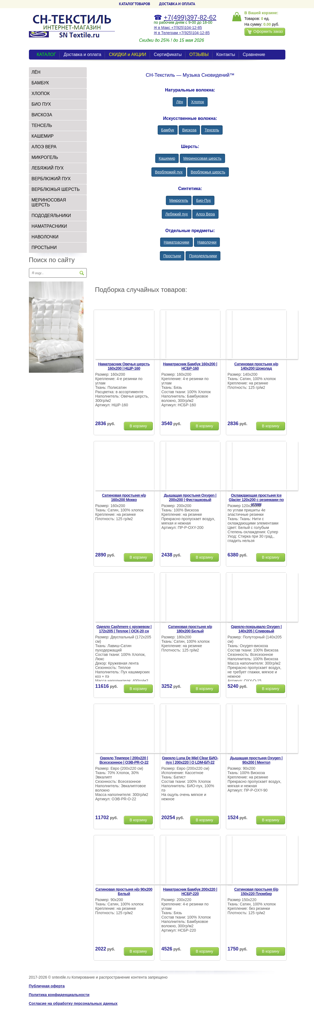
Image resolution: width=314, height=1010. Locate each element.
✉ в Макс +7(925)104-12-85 (178, 27)
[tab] (58, 72)
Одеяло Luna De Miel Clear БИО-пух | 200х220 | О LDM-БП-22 (190, 760)
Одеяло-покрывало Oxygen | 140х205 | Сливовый (256, 628)
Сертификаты (168, 54)
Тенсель (42, 125)
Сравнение (254, 54)
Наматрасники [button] (176, 242)
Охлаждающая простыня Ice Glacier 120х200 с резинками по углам (256, 499)
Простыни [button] (172, 256)
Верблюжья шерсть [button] (208, 172)
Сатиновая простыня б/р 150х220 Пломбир (256, 891)
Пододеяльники (51, 215)
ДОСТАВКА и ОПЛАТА (177, 3)
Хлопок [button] (197, 102)
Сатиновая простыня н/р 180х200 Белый (190, 628)
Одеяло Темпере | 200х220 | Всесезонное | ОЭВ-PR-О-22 (123, 760)
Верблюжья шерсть (56, 189)
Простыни (44, 247)
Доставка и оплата (82, 54)
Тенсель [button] (212, 130)
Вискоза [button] (189, 130)
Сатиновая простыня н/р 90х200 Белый (123, 891)
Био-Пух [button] (203, 200)
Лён (36, 72)
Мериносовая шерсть (49, 202)
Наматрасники (49, 226)
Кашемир (43, 136)
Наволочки (45, 237)
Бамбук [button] (167, 130)
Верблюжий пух (51, 178)
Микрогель (45, 157)
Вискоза (42, 114)
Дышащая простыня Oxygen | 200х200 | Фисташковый (190, 497)
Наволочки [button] (207, 242)
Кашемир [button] (167, 158)
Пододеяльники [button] (203, 256)
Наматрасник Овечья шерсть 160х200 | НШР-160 (124, 366)
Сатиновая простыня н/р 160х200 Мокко (124, 497)
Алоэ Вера (44, 146)
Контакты (225, 54)
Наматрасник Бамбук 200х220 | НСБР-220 (190, 891)
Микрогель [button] (178, 200)
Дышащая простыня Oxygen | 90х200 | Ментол (256, 760)
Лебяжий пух (48, 168)
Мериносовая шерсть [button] (202, 158)
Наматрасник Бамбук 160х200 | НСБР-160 (190, 366)
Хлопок (41, 93)
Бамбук (40, 83)
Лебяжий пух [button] (176, 214)
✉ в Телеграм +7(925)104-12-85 (182, 33)
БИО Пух (41, 104)
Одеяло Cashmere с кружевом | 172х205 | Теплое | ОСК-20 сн (123, 628)
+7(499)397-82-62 (190, 17)
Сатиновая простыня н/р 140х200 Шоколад (256, 366)
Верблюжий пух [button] (169, 172)
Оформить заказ (265, 31)
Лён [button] (179, 102)
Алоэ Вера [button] (205, 214)
